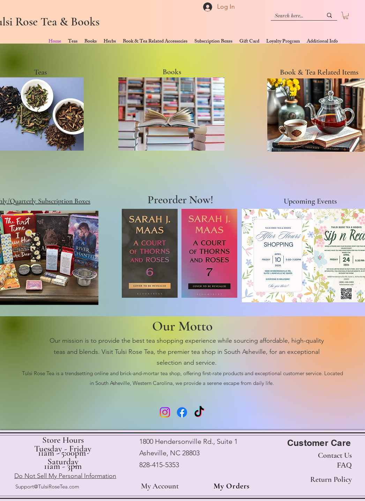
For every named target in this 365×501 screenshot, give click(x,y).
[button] (345, 15)
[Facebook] (182, 412)
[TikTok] (199, 412)
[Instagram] (165, 412)
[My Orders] (229, 486)
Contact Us (335, 455)
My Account (160, 486)
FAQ (344, 465)
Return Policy (331, 479)
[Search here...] (293, 16)
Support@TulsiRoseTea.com (47, 486)
